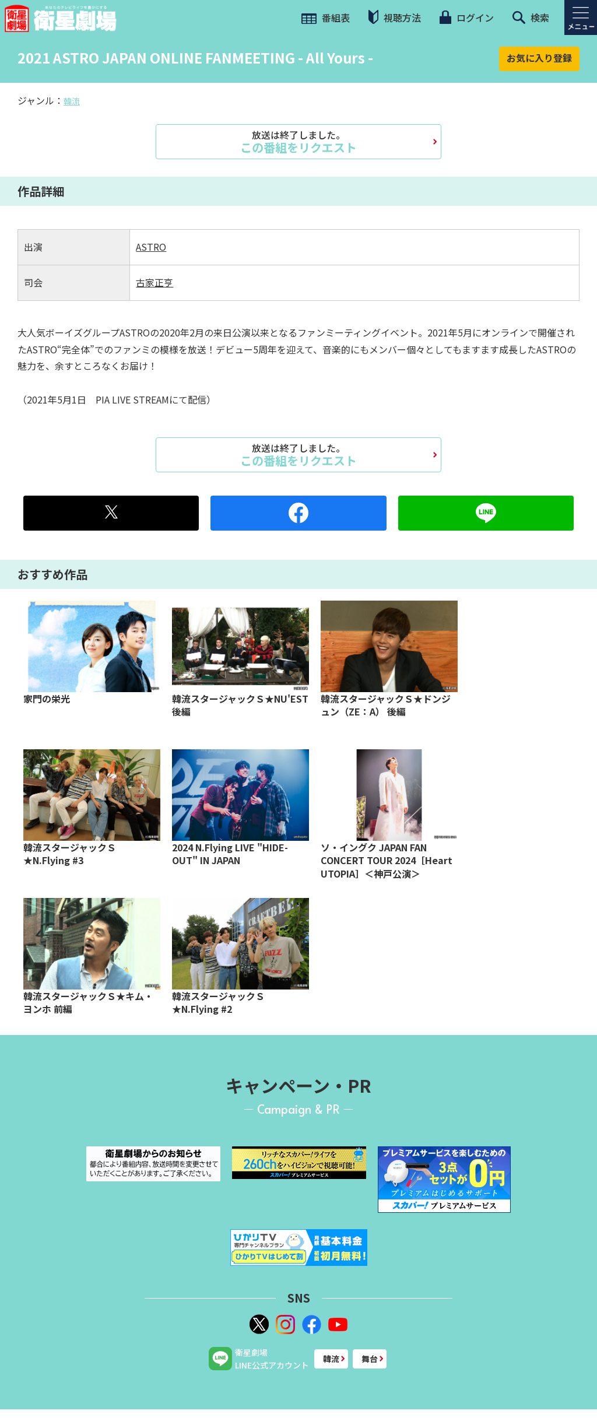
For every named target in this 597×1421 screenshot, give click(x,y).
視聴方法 (394, 17)
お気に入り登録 (539, 58)
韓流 (72, 101)
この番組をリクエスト (298, 142)
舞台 (369, 1358)
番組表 (325, 17)
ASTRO (151, 247)
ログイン (466, 17)
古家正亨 (154, 282)
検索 (530, 17)
